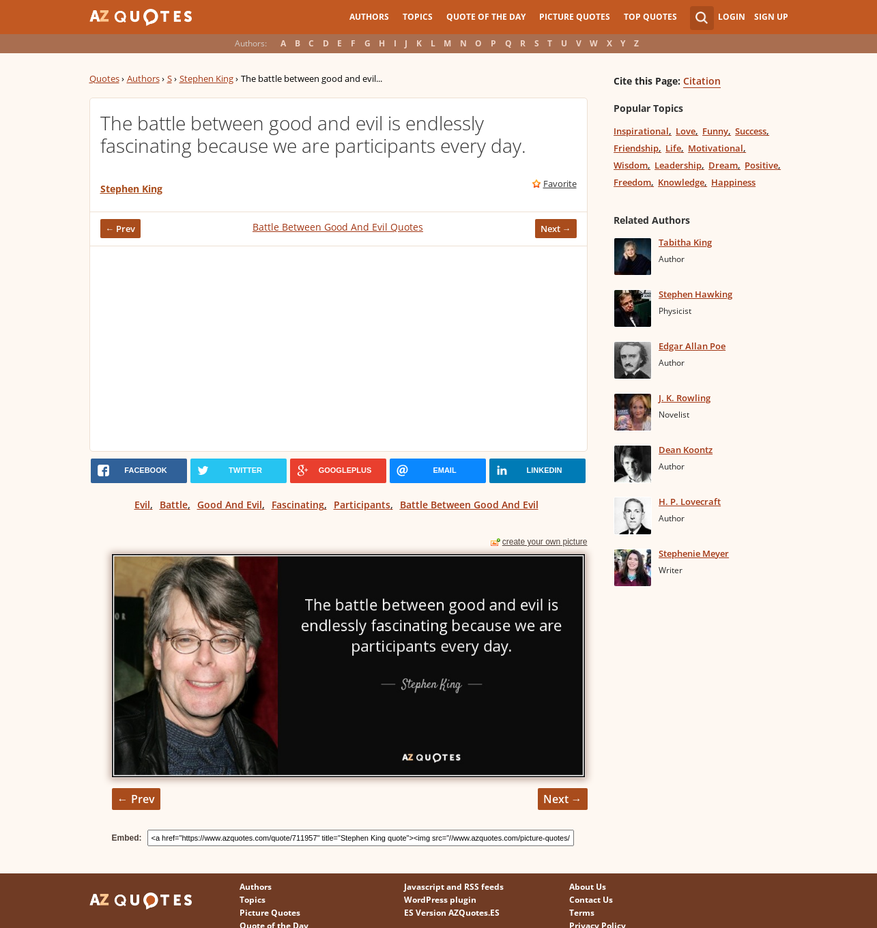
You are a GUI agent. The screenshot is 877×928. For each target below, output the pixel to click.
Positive (761, 165)
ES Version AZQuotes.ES (452, 912)
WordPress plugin (440, 899)
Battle (174, 504)
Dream (723, 165)
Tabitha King (685, 242)
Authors (369, 17)
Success (750, 131)
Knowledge (681, 182)
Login (731, 17)
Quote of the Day (486, 17)
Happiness (733, 182)
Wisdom (631, 165)
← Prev (121, 228)
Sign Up (771, 17)
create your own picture (545, 542)
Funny (715, 131)
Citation (702, 80)
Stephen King (206, 78)
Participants (362, 504)
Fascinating (298, 504)
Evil (142, 504)
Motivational (715, 148)
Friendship (636, 148)
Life (673, 148)
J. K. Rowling (684, 398)
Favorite (560, 183)
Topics (418, 17)
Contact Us (591, 899)
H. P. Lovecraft (690, 501)
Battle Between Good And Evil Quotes (338, 226)
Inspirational (641, 131)
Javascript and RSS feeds (454, 887)
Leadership (678, 165)
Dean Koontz (686, 450)
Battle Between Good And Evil (469, 504)
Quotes (104, 78)
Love (685, 131)
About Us (587, 887)
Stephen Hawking (695, 294)
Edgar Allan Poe (692, 346)
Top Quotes (650, 17)
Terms (581, 912)
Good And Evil (229, 504)
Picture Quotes (574, 17)
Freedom (632, 182)
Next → (556, 228)
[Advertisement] (338, 348)
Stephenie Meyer (694, 553)
